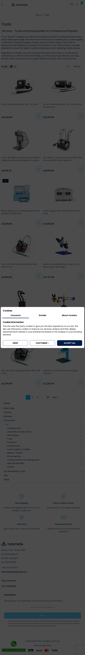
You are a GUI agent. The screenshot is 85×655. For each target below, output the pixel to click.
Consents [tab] (16, 315)
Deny (15, 343)
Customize (42, 343)
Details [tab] (42, 315)
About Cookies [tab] (69, 315)
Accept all (69, 343)
